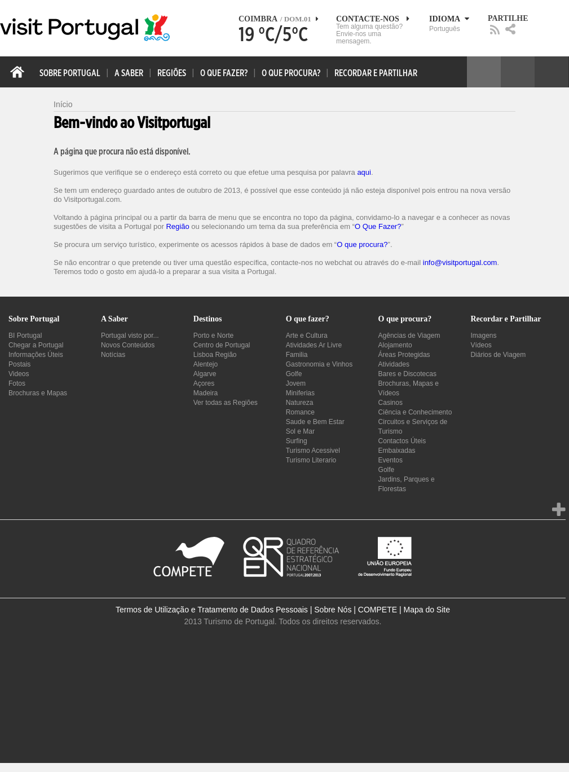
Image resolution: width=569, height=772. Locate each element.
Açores (203, 383)
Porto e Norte (213, 335)
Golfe (294, 374)
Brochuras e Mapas (37, 393)
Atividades (393, 364)
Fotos (16, 383)
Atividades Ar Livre (314, 345)
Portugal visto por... (130, 335)
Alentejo (205, 364)
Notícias (113, 355)
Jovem (296, 383)
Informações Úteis (35, 355)
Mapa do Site (426, 609)
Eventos (390, 460)
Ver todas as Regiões (225, 403)
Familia (297, 355)
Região (177, 226)
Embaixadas (397, 451)
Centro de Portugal (221, 345)
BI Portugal (25, 335)
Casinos (390, 403)
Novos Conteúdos (128, 345)
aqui (364, 172)
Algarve (205, 374)
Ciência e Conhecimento (415, 412)
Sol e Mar (300, 431)
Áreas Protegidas (404, 355)
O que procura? (362, 244)
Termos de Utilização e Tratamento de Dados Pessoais (212, 609)
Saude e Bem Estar (315, 422)
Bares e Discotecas (407, 374)
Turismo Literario (311, 460)
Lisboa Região (215, 355)
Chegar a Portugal (35, 345)
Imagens (483, 335)
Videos (18, 374)
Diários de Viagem (498, 355)
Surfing (296, 441)
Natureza (300, 403)
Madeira (205, 393)
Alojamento (395, 345)
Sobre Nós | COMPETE (355, 609)
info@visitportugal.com (460, 262)
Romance (300, 412)
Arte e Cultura (307, 335)
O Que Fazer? (378, 226)
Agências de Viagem (409, 335)
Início (63, 104)
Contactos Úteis (402, 441)
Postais (19, 364)
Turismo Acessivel (313, 451)
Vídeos (480, 345)
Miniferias (300, 393)
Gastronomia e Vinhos (319, 364)
